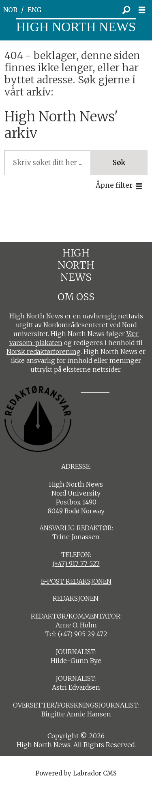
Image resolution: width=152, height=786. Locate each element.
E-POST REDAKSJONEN (76, 581)
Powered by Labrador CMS (76, 773)
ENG (35, 10)
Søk (119, 163)
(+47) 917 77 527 (76, 564)
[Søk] (126, 10)
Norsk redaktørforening (43, 352)
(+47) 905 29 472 (82, 634)
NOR (10, 10)
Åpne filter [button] (114, 185)
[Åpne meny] (144, 10)
